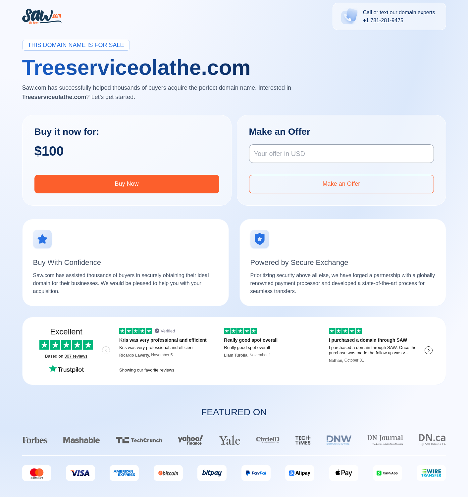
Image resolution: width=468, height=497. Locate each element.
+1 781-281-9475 (383, 20)
